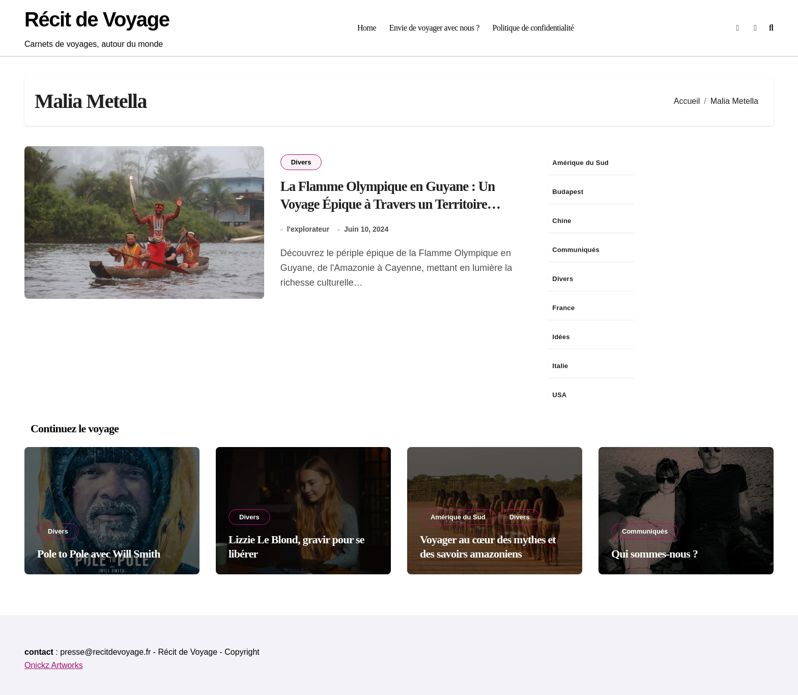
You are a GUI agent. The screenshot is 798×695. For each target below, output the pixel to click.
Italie (560, 366)
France (563, 308)
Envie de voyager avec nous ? (434, 27)
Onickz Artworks (53, 665)
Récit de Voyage (96, 19)
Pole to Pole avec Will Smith (98, 553)
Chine (561, 221)
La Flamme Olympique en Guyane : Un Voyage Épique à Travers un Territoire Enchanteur (388, 204)
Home (366, 27)
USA (559, 395)
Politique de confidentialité (533, 27)
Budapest (567, 192)
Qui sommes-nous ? (654, 553)
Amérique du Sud (580, 162)
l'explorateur (308, 230)
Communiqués (575, 250)
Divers (301, 162)
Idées (560, 337)
